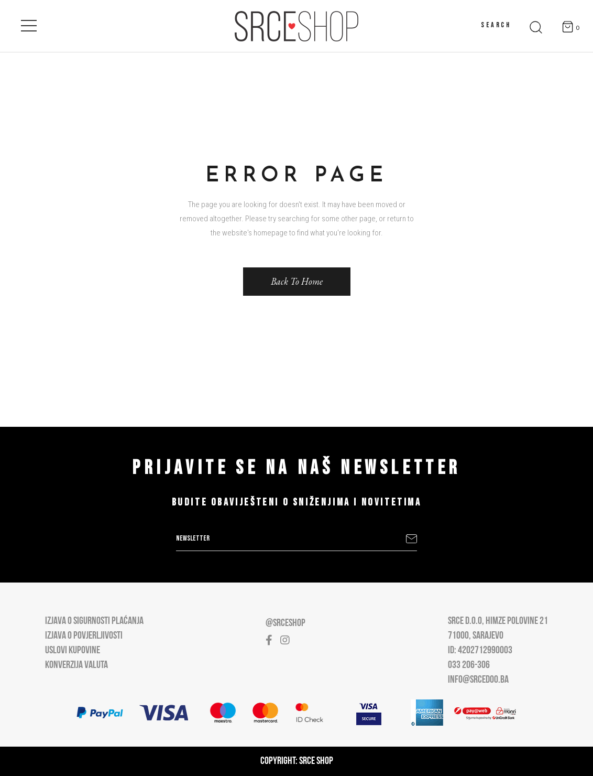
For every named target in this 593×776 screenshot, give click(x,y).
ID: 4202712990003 (480, 650)
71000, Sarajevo (475, 636)
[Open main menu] (29, 23)
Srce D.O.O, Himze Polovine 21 (498, 621)
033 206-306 (469, 665)
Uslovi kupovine (72, 650)
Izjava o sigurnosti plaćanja (94, 621)
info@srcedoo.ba (478, 680)
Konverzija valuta (76, 665)
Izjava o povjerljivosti (84, 636)
